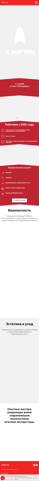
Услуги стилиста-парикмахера (15, 188)
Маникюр (8, 172)
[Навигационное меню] (36, 3)
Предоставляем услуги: (19, 167)
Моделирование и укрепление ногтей (18, 182)
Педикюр (9, 177)
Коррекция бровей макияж (14, 193)
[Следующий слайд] (38, 108)
